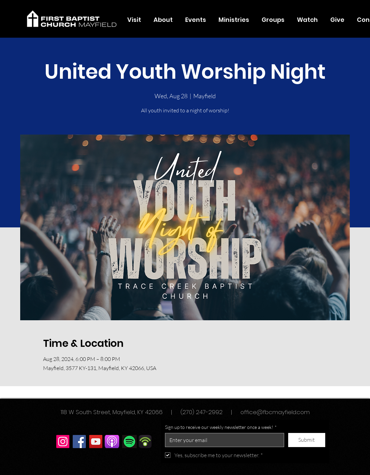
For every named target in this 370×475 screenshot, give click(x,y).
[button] (163, 19)
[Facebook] (79, 441)
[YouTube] (95, 441)
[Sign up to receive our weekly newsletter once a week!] (222, 440)
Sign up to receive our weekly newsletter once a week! (221, 427)
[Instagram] (62, 441)
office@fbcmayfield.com (275, 412)
